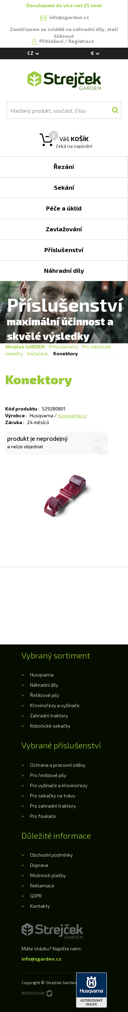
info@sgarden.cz (41, 959)
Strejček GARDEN (25, 346)
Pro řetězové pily (48, 775)
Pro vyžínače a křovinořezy (58, 785)
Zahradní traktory (49, 715)
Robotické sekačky (50, 726)
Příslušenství (63, 346)
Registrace (81, 41)
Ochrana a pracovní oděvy (57, 765)
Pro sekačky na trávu (52, 795)
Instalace (37, 353)
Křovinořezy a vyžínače (55, 705)
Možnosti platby (48, 875)
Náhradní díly (44, 685)
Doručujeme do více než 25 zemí (64, 5)
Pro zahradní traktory (53, 806)
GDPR (36, 896)
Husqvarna (42, 675)
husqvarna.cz (72, 415)
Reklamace (42, 885)
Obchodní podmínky (51, 855)
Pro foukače (43, 816)
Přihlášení (52, 41)
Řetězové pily (44, 695)
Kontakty (40, 906)
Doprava (39, 865)
